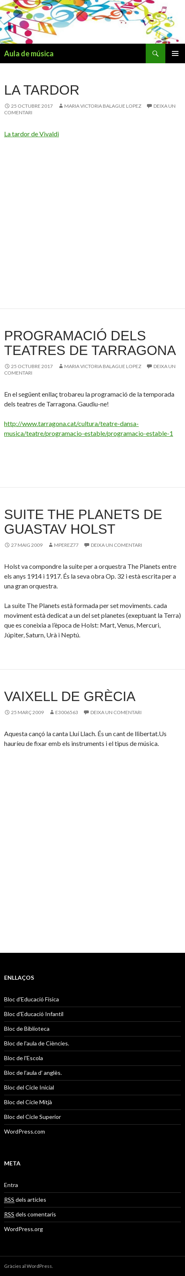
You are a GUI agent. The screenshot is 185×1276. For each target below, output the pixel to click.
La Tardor (41, 90)
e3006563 (66, 712)
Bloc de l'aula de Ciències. (36, 1043)
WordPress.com (24, 1131)
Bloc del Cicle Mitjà (28, 1101)
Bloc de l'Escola (23, 1057)
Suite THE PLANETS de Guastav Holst (83, 522)
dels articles (25, 1199)
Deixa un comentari (116, 545)
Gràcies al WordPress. (28, 1266)
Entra (11, 1184)
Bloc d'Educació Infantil (33, 1013)
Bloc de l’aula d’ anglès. (33, 1072)
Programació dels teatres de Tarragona (90, 343)
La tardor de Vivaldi (31, 134)
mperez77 (66, 545)
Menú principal (175, 53)
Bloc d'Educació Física (31, 999)
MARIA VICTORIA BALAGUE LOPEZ (102, 106)
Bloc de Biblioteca (27, 1028)
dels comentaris (30, 1214)
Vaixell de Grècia (69, 696)
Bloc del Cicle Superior (32, 1116)
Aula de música (29, 53)
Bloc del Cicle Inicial (29, 1087)
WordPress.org (23, 1228)
